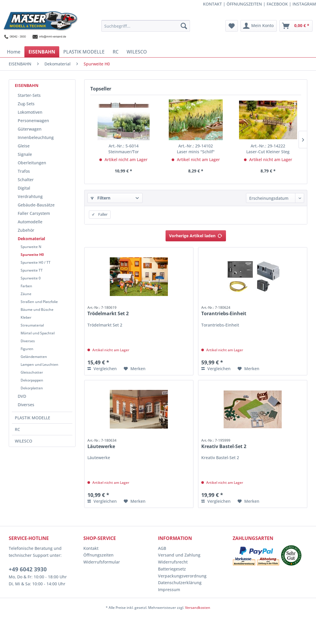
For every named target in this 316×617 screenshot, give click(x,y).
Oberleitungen (32, 162)
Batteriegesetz (172, 569)
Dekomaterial (31, 238)
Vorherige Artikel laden (195, 234)
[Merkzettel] (231, 26)
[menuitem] (145, 26)
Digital (24, 188)
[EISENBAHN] (41, 51)
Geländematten (34, 356)
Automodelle (30, 221)
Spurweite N (31, 246)
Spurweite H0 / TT (36, 262)
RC (17, 429)
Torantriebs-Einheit (223, 311)
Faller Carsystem (34, 213)
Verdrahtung (30, 196)
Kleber (26, 317)
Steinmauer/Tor (123, 148)
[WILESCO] (137, 51)
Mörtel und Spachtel (38, 333)
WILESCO (23, 441)
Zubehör (26, 230)
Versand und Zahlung (179, 555)
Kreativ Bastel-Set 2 (223, 444)
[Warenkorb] (296, 26)
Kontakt (90, 548)
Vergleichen (102, 368)
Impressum (169, 589)
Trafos (24, 171)
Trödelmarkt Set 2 (108, 311)
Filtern (100, 198)
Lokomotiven (30, 112)
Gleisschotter (32, 372)
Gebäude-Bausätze (36, 205)
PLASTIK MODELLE (32, 417)
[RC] (116, 51)
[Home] (13, 51)
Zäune (26, 293)
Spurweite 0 (31, 278)
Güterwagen (30, 129)
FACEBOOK (277, 4)
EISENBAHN (26, 85)
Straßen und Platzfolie (39, 301)
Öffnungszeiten (98, 555)
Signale (25, 154)
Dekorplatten (32, 388)
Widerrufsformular (101, 562)
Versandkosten (197, 607)
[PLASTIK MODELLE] (84, 51)
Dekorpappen (32, 380)
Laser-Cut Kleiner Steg (268, 148)
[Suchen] (184, 26)
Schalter (26, 179)
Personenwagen (33, 120)
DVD (22, 396)
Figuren (27, 348)
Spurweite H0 (32, 254)
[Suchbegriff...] (145, 26)
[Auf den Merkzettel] (135, 368)
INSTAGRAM (304, 4)
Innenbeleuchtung (36, 137)
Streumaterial (32, 325)
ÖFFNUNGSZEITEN (244, 4)
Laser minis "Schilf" (196, 148)
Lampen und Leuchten (39, 364)
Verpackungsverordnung (182, 576)
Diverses (28, 340)
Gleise (24, 146)
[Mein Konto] (258, 26)
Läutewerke (101, 444)
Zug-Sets (26, 103)
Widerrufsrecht (173, 562)
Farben (26, 285)
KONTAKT (212, 4)
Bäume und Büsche (37, 309)
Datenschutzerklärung (180, 582)
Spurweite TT (32, 270)
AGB (162, 548)
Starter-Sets (29, 95)
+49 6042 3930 (28, 569)
